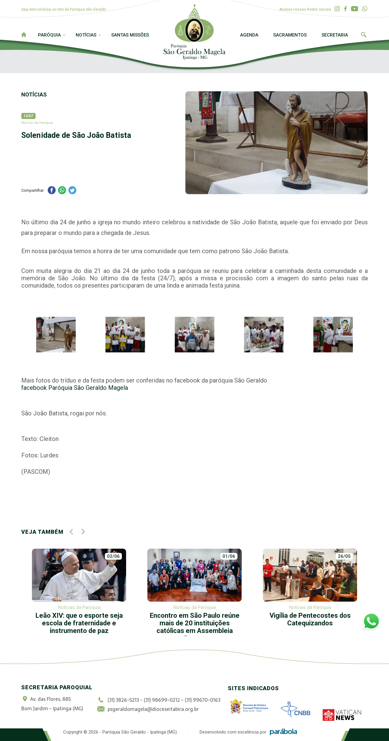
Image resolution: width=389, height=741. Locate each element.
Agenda (249, 35)
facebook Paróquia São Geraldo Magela (74, 387)
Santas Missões (130, 35)
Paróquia (49, 35)
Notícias (86, 35)
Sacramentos (290, 35)
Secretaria (335, 35)
